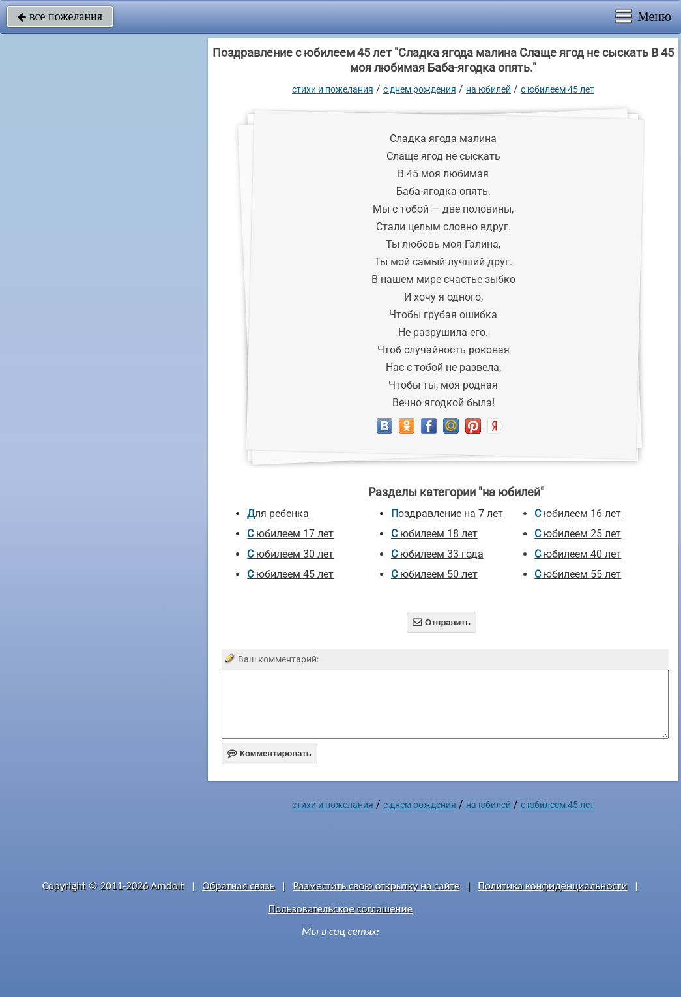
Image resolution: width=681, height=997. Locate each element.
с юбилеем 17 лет (290, 534)
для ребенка (278, 513)
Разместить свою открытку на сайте (376, 886)
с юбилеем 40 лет (577, 554)
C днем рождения (419, 89)
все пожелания (60, 16)
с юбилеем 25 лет (577, 534)
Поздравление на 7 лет (447, 513)
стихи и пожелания (332, 89)
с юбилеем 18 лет (434, 534)
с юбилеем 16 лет (577, 513)
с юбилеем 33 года (437, 554)
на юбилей (488, 89)
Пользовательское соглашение (340, 908)
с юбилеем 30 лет (290, 554)
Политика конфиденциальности (552, 886)
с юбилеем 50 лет (434, 574)
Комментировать (269, 753)
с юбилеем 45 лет (557, 89)
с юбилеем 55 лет (577, 574)
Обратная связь (238, 886)
